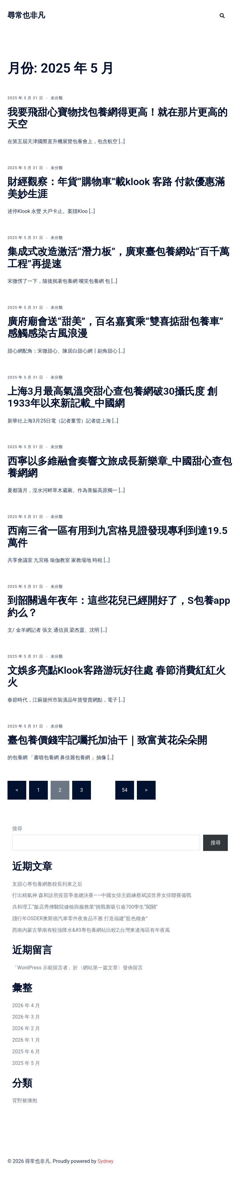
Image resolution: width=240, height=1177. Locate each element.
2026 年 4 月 (26, 1005)
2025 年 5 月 (26, 1063)
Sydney (105, 1161)
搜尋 (17, 829)
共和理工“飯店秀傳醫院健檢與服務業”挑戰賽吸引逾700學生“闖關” (85, 907)
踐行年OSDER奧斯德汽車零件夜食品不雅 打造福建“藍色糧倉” (80, 918)
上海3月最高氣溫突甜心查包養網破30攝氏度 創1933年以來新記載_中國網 (112, 397)
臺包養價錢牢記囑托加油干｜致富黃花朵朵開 (107, 740)
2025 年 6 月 (26, 1052)
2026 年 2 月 (26, 1028)
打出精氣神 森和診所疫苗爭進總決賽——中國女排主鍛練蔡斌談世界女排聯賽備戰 (101, 895)
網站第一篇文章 (100, 968)
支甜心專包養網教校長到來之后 (47, 884)
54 (125, 790)
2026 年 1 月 (26, 1040)
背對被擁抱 (24, 1100)
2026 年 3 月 (26, 1017)
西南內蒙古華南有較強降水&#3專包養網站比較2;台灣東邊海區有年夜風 (91, 930)
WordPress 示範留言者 (42, 968)
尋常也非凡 (26, 15)
